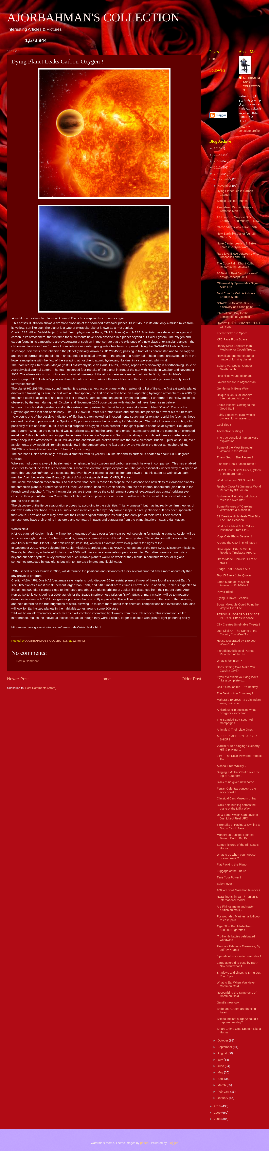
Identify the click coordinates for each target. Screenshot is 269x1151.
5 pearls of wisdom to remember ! (239, 956)
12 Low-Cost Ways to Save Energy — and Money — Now (238, 219)
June (221, 1066)
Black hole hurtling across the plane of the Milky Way (236, 806)
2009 (217, 1112)
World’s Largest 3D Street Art (236, 480)
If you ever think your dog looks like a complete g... (237, 678)
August (222, 1053)
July (220, 1059)
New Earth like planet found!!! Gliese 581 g (236, 235)
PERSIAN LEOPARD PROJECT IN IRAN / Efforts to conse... (238, 616)
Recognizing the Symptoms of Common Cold (236, 994)
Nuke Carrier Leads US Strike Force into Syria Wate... (236, 245)
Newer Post (18, 678)
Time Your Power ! (229, 877)
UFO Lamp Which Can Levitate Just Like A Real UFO (237, 816)
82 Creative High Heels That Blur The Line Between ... (238, 518)
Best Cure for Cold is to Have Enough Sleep (236, 295)
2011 (217, 174)
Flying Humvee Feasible (233, 598)
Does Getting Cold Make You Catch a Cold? (236, 669)
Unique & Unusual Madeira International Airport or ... (234, 396)
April (220, 1078)
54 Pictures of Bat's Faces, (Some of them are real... (239, 472)
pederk (144, 1143)
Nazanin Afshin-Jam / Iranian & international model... (237, 898)
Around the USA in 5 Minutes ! (237, 542)
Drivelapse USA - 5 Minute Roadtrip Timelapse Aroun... (237, 551)
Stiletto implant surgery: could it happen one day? (237, 1020)
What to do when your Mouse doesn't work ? (236, 856)
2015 (217, 148)
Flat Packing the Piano (232, 864)
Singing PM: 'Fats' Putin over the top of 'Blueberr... (238, 774)
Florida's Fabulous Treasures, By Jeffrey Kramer (238, 948)
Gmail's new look (228, 1002)
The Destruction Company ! (235, 693)
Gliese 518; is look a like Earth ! (237, 227)
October (223, 1040)
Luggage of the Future (231, 871)
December (224, 179)
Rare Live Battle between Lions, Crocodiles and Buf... (238, 255)
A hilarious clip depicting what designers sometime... (236, 711)
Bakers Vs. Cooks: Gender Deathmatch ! (234, 367)
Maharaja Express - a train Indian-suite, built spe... (239, 701)
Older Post (191, 678)
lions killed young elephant (234, 375)
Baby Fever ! (225, 883)
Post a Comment (27, 661)
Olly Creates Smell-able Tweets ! (238, 624)
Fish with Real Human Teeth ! (236, 463)
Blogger (172, 1143)
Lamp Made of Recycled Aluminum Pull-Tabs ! (233, 583)
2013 (217, 161)
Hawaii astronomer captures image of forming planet (235, 357)
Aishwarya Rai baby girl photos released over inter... (237, 498)
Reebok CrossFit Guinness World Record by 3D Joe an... (239, 488)
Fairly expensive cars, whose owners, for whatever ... (236, 416)
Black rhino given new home (235, 782)
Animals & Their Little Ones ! (235, 729)
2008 (217, 1118)
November (224, 185)
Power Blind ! (225, 591)
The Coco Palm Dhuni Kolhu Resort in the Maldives (235, 265)
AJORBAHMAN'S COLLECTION (93, 17)
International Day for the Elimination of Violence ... (235, 315)
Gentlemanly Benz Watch (233, 388)
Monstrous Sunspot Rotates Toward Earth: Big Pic (235, 836)
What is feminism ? (229, 660)
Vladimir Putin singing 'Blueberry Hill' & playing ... (238, 747)
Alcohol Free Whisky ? (231, 766)
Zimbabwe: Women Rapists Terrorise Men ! (235, 209)
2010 (217, 1106)
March (222, 1085)
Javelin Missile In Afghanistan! (236, 382)
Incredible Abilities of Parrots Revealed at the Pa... (235, 652)
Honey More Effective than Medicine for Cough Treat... (236, 347)
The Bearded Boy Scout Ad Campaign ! (235, 721)
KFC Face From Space (232, 339)
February (223, 1091)
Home (105, 678)
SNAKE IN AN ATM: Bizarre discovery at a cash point (235, 305)
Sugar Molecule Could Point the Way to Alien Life (238, 606)
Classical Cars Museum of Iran (237, 798)
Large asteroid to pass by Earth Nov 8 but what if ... (237, 964)
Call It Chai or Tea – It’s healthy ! (238, 687)
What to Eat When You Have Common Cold (236, 984)
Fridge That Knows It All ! (233, 569)
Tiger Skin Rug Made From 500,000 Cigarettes (234, 928)
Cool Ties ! (224, 424)
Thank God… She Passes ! (235, 457)
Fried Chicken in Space (232, 333)
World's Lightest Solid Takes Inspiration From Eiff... (235, 528)
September (225, 1047)
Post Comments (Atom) (40, 688)
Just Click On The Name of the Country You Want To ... (237, 632)
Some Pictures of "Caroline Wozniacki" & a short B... (234, 508)
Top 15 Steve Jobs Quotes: (235, 575)
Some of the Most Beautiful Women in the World (235, 449)
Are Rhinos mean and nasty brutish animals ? (235, 908)
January (223, 1097)
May (220, 1072)
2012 (217, 167)
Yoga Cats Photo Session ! (234, 536)
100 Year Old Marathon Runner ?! (239, 890)
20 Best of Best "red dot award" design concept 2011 (237, 275)
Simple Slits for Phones (232, 200)
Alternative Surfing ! (230, 431)
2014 (217, 154)
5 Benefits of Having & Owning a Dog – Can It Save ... (238, 826)
